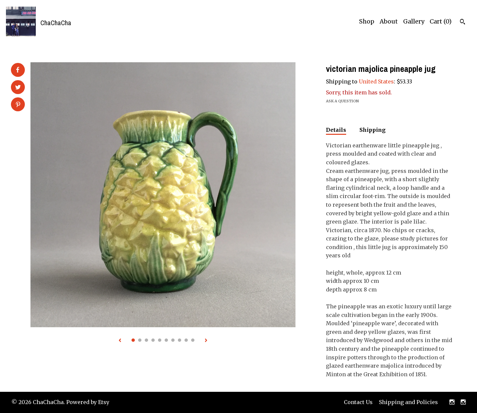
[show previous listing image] (120, 341)
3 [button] (146, 340)
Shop (366, 21)
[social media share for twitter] (18, 88)
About (389, 21)
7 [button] (173, 340)
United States (376, 81)
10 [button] (192, 340)
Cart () (440, 21)
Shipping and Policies (408, 402)
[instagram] (452, 402)
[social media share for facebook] (17, 70)
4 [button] (153, 340)
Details (336, 130)
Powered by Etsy (87, 402)
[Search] (462, 22)
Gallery (413, 21)
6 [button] (166, 340)
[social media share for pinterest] (18, 105)
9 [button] (186, 340)
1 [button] (133, 340)
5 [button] (159, 340)
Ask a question (342, 101)
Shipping (372, 130)
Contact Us (358, 402)
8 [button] (179, 340)
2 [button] (139, 340)
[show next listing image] (206, 341)
